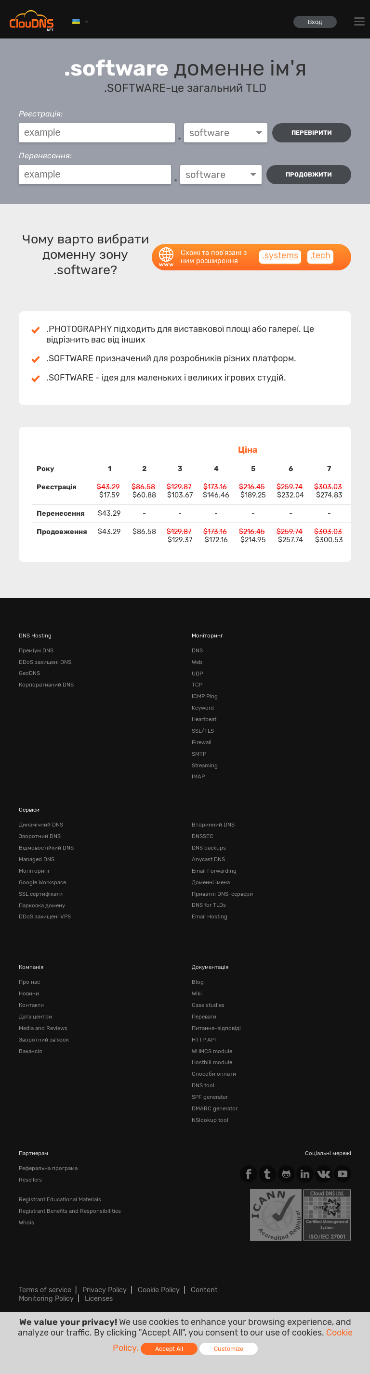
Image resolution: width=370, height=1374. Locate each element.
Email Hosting (209, 916)
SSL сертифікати (41, 893)
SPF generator (210, 1096)
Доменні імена (211, 881)
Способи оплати (214, 1072)
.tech (320, 255)
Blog (198, 981)
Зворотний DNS (40, 835)
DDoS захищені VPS (45, 916)
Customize (228, 1348)
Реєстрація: (41, 113)
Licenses (99, 1297)
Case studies (208, 1004)
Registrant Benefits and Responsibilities (70, 1209)
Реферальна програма (48, 1167)
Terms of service (45, 1289)
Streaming (205, 765)
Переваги (204, 1015)
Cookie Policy (159, 1289)
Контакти (31, 1004)
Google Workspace (42, 881)
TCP (197, 684)
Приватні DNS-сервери (222, 893)
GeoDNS (29, 673)
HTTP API (204, 1038)
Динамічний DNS (41, 824)
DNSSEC (202, 835)
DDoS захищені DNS (45, 662)
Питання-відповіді (216, 1027)
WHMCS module (212, 1050)
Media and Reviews (43, 1027)
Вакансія (30, 1050)
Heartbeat (204, 719)
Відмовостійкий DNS (46, 847)
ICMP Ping (205, 696)
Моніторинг (207, 635)
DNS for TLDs (209, 904)
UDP (197, 673)
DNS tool (203, 1084)
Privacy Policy (104, 1289)
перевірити (311, 132)
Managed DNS (36, 858)
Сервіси (29, 809)
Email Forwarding (214, 870)
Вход (315, 21)
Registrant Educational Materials (60, 1198)
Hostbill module (212, 1061)
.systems (280, 255)
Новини (29, 993)
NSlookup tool (210, 1119)
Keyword (203, 707)
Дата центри (35, 1015)
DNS (197, 650)
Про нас (29, 981)
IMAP (198, 776)
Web (197, 662)
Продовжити (309, 174)
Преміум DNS (36, 650)
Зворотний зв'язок (44, 1038)
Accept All (169, 1348)
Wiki (197, 993)
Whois (26, 1221)
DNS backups (209, 847)
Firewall (201, 741)
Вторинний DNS (213, 824)
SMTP (199, 753)
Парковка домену (42, 904)
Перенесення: (45, 155)
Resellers (30, 1178)
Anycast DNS (208, 858)
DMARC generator (215, 1107)
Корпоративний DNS (46, 684)
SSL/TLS (203, 730)
